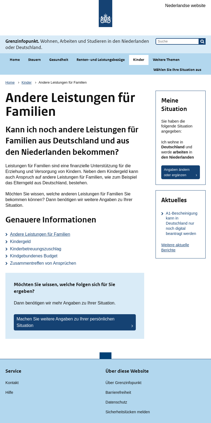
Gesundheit (58, 59)
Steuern (34, 59)
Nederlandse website (185, 5)
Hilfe (9, 392)
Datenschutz (116, 402)
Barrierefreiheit (118, 392)
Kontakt (12, 383)
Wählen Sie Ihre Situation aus (177, 69)
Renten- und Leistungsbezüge (101, 59)
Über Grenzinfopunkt (123, 383)
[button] (202, 41)
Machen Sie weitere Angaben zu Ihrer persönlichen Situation (65, 322)
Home (15, 59)
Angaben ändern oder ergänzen (177, 172)
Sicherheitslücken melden (128, 412)
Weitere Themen (166, 59)
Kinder (138, 59)
